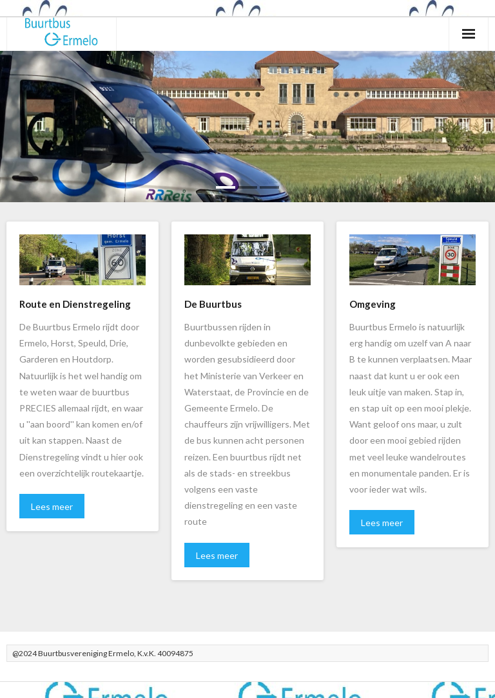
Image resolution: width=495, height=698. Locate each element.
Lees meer (52, 506)
